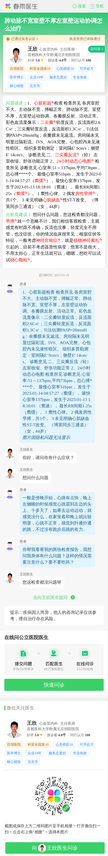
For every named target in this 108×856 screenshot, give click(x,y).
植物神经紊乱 (87, 240)
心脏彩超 (44, 103)
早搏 (11, 221)
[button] (81, 6)
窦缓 (40, 180)
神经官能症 (48, 240)
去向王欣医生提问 (54, 597)
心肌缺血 (52, 200)
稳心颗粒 (20, 260)
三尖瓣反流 (67, 155)
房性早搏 (85, 193)
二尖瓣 (48, 122)
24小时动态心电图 (75, 161)
